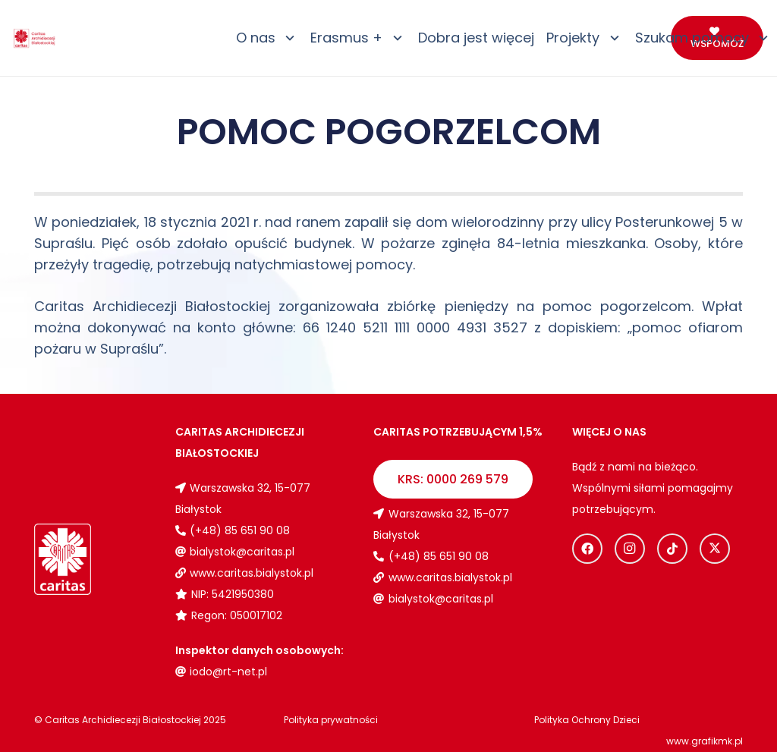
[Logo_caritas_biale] (62, 559)
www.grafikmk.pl (704, 741)
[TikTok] (672, 548)
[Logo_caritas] (34, 38)
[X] (715, 548)
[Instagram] (630, 548)
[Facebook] (587, 548)
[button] (287, 38)
